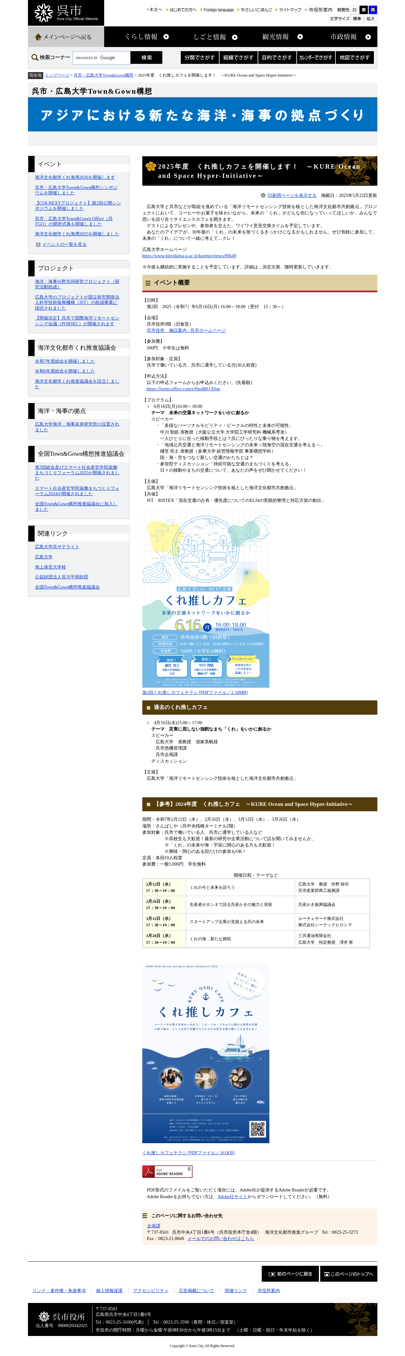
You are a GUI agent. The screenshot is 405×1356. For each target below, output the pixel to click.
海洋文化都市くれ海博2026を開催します (75, 177)
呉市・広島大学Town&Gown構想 (103, 75)
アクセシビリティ (151, 1290)
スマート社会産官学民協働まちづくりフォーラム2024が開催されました (77, 491)
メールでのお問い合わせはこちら (220, 1238)
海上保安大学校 (50, 567)
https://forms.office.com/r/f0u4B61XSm (183, 388)
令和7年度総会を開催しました (65, 361)
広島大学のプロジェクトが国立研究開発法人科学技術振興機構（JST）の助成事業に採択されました (77, 302)
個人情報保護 (109, 1290)
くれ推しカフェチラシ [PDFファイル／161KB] (188, 1152)
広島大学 (44, 556)
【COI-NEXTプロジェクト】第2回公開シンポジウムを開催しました (78, 205)
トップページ (57, 75)
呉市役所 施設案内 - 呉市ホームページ (186, 330)
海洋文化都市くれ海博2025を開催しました (77, 233)
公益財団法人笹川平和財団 (61, 576)
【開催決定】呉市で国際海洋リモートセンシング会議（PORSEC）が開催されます (77, 320)
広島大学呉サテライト (57, 546)
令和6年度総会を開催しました (65, 371)
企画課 (153, 1225)
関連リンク (236, 1290)
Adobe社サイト (232, 1196)
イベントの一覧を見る (64, 244)
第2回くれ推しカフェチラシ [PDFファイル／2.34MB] (195, 692)
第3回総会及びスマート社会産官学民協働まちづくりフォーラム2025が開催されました (77, 473)
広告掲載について (196, 1290)
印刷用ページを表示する (292, 195)
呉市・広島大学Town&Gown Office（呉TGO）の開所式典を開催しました (74, 221)
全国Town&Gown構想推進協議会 (67, 587)
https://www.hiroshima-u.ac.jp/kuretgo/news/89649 (189, 255)
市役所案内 (269, 1290)
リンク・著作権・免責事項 (59, 1290)
